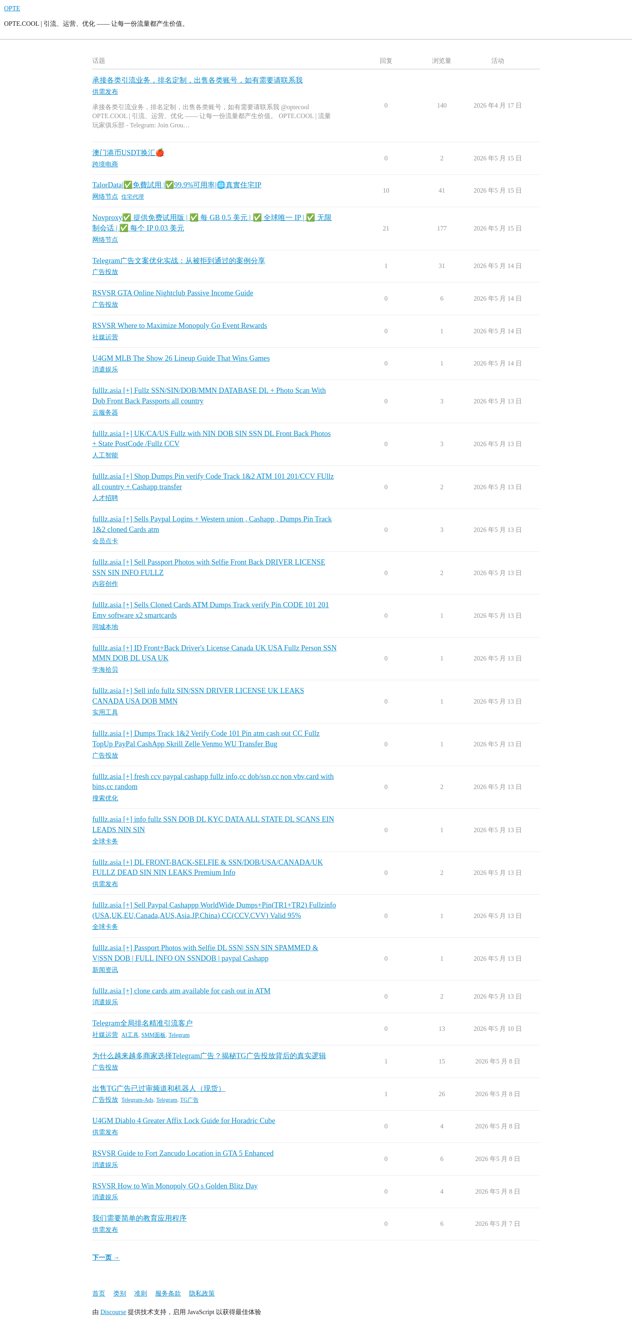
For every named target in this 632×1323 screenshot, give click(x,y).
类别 (119, 1293)
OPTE (12, 8)
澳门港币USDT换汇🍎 (128, 153)
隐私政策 (202, 1293)
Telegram (178, 1035)
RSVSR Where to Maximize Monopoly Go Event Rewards (179, 326)
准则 (140, 1293)
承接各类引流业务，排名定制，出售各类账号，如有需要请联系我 (197, 80)
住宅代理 (132, 197)
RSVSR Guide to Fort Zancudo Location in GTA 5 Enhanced (183, 1153)
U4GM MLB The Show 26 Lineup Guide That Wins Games (181, 358)
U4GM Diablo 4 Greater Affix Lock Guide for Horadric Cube (183, 1121)
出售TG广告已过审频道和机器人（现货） (158, 1088)
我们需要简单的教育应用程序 (139, 1218)
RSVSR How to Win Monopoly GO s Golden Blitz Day (175, 1186)
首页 (98, 1293)
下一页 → (106, 1257)
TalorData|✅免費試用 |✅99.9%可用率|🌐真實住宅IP (177, 185)
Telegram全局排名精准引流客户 (142, 1023)
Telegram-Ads (137, 1100)
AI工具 (130, 1035)
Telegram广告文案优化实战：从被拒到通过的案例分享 (178, 261)
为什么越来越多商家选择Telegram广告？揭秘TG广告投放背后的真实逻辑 (209, 1056)
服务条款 (168, 1293)
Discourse (113, 1311)
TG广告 (189, 1100)
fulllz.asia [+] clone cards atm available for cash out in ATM (181, 991)
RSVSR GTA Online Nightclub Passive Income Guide (172, 293)
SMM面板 (153, 1035)
